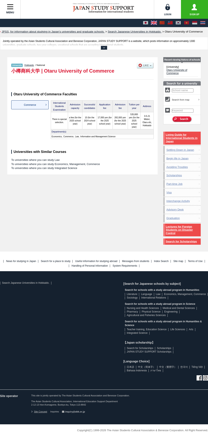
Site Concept (39, 411)
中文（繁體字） (168, 366)
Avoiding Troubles (177, 167)
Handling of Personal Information (90, 266)
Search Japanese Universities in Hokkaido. (25, 282)
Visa (169, 192)
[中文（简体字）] (162, 23)
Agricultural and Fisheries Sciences (146, 315)
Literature (132, 294)
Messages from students (135, 261)
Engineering (171, 311)
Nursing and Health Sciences (143, 308)
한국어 (184, 366)
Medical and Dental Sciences (179, 308)
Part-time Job (174, 183)
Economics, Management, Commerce (185, 294)
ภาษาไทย (155, 370)
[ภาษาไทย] (203, 23)
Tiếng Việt (197, 366)
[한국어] (178, 23)
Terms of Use (195, 261)
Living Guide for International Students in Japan (181, 138)
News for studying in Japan (21, 261)
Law (158, 294)
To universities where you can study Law (35, 159)
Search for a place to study (56, 261)
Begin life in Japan (177, 158)
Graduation (173, 218)
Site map (178, 261)
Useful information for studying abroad (96, 261)
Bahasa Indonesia (137, 370)
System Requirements (125, 266)
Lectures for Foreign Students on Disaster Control (179, 230)
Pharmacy (132, 311)
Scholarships (174, 175)
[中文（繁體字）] (170, 23)
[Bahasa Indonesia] (195, 23)
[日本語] (145, 23)
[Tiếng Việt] (186, 23)
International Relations (153, 297)
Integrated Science (137, 332)
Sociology (132, 297)
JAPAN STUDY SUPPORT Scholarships (149, 351)
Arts (191, 329)
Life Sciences (177, 329)
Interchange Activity (178, 201)
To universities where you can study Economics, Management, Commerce (55, 164)
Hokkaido (29, 65)
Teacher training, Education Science (146, 329)
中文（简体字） (146, 366)
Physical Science (151, 311)
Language (146, 294)
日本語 (130, 366)
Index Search (161, 261)
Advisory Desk (175, 209)
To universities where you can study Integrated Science (44, 168)
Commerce (30, 104)
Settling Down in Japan (180, 149)
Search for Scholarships (181, 241)
